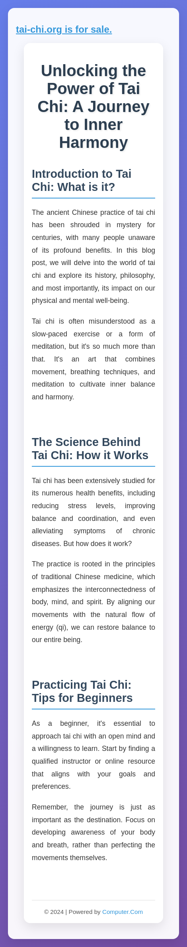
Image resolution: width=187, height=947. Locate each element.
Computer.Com (122, 911)
